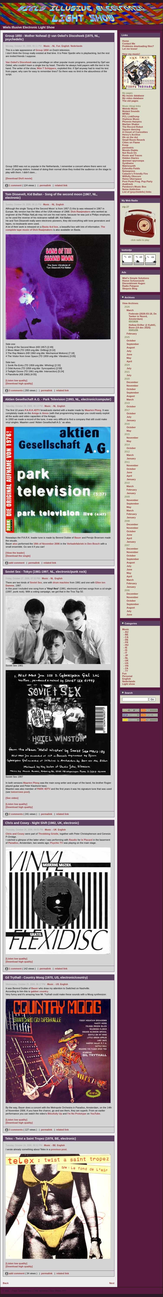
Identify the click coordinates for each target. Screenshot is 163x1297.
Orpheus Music (130, 119)
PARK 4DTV (44, 789)
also (15, 543)
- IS (125, 650)
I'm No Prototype (76, 1113)
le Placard (87, 840)
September (133, 344)
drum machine (61, 582)
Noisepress (128, 171)
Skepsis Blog (129, 288)
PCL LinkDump (130, 116)
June (129, 354)
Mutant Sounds (130, 111)
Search (127, 693)
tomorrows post (20, 792)
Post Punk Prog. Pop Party (137, 181)
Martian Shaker (130, 124)
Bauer (77, 537)
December (132, 382)
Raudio (73, 840)
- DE (126, 639)
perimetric (128, 147)
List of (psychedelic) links (136, 192)
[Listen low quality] (16, 380)
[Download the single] (18, 556)
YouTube (95, 1113)
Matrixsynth (129, 166)
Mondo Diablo (130, 150)
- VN (126, 665)
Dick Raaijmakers (80, 211)
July (129, 351)
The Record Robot (132, 127)
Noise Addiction (131, 189)
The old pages (130, 101)
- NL (53, 46)
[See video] (12, 798)
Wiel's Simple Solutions (135, 278)
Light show (128, 684)
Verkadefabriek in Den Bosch (83, 543)
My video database (132, 98)
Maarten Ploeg (93, 410)
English (65, 46)
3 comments (14, 390)
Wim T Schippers (46, 68)
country (43, 991)
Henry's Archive (131, 134)
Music (47, 46)
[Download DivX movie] (19, 178)
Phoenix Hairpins (132, 121)
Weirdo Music (130, 108)
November (132, 385)
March (130, 310)
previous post (59, 1149)
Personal (127, 676)
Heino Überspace (132, 179)
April (129, 361)
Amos (45, 413)
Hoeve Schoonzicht (133, 280)
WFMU (126, 114)
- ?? (126, 671)
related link (61, 185)
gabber (35, 991)
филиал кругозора (133, 160)
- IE (125, 647)
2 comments (14, 814)
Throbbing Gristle (48, 833)
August (131, 347)
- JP (126, 655)
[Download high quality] (19, 383)
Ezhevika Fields (131, 168)
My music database (133, 95)
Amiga (35, 413)
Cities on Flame (131, 142)
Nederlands (76, 46)
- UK (54, 830)
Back (5, 1283)
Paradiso (13, 843)
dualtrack (127, 184)
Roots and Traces (132, 155)
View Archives (130, 303)
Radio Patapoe (130, 286)
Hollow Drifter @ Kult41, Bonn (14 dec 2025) (142, 326)
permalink (45, 185)
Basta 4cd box (50, 226)
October (131, 340)
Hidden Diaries (130, 158)
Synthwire (128, 163)
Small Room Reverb (133, 140)
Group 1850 (42, 50)
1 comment (13, 185)
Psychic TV (56, 843)
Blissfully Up (54, 1113)
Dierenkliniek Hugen (133, 283)
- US (57, 984)
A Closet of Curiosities (135, 132)
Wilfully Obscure (131, 176)
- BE (53, 1145)
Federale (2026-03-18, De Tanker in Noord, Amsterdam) (142, 316)
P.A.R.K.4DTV (32, 410)
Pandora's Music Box (134, 186)
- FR (126, 642)
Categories (129, 623)
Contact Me (128, 43)
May (129, 358)
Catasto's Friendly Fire (135, 173)
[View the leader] (15, 552)
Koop (125, 145)
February (132, 333)
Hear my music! (131, 54)
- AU (126, 632)
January (131, 420)
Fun (58, 46)
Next (111, 1283)
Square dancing (131, 129)
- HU (126, 645)
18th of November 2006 (47, 543)
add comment (15, 562)
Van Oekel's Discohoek (19, 62)
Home (125, 41)
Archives (128, 297)
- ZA (126, 668)
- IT (125, 652)
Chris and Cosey (15, 833)
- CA (126, 637)
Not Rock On (129, 153)
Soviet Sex (36, 582)
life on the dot (130, 137)
